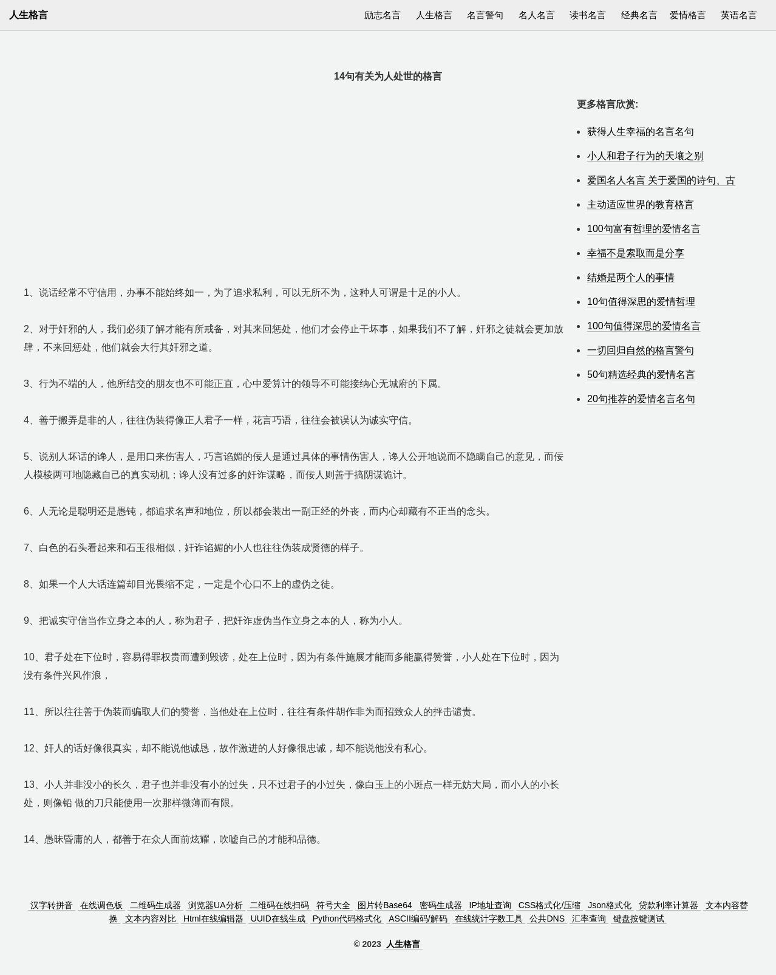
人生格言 (434, 15)
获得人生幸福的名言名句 (640, 131)
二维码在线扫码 (279, 905)
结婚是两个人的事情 (631, 277)
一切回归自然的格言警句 (640, 350)
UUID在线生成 (278, 918)
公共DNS (547, 918)
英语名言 (739, 15)
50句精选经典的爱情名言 (641, 374)
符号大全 (333, 905)
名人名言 (537, 15)
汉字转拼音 (51, 905)
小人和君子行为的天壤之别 (645, 156)
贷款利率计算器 (668, 905)
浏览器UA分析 (215, 905)
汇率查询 (589, 918)
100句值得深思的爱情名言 (644, 326)
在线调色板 (101, 905)
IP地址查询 (490, 905)
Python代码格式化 (347, 918)
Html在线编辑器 (213, 918)
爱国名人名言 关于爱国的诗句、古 (661, 180)
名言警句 (485, 15)
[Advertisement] (294, 180)
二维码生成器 (155, 905)
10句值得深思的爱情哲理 (641, 301)
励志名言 (382, 15)
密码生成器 (441, 905)
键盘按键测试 (638, 918)
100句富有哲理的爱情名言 (644, 229)
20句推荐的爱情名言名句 (641, 399)
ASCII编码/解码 (418, 918)
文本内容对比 (150, 918)
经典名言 (639, 15)
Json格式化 (609, 905)
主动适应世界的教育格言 (640, 204)
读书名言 (588, 15)
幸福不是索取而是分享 (635, 253)
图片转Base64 (385, 905)
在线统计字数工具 (489, 918)
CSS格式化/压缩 (550, 905)
